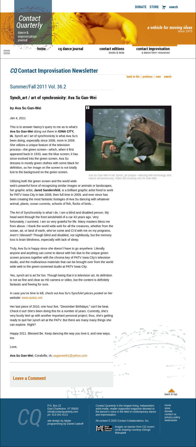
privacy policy (172, 417)
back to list (132, 76)
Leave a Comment (29, 378)
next (157, 76)
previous (146, 76)
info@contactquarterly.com (62, 411)
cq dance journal (70, 48)
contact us (170, 414)
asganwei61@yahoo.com (70, 355)
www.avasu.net (32, 297)
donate (169, 411)
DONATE (140, 7)
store (167, 408)
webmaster (171, 420)
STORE (154, 7)
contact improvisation (153, 50)
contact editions (109, 50)
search (173, 7)
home (41, 48)
